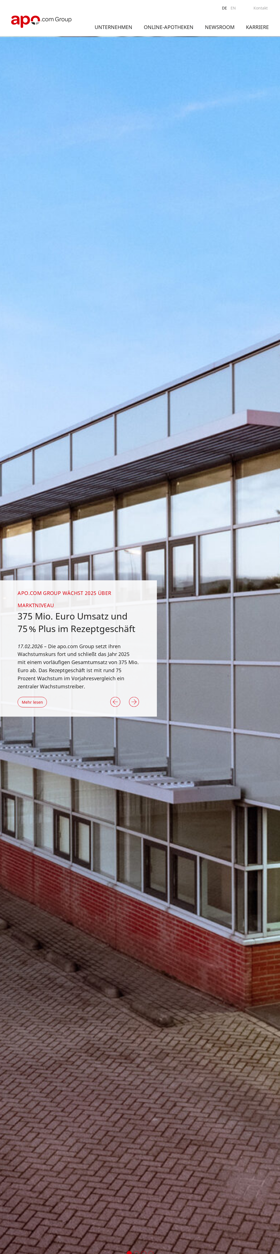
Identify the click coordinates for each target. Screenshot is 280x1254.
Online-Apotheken (168, 27)
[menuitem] (224, 8)
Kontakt (260, 8)
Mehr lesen (32, 702)
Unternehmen (113, 27)
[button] (115, 702)
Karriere (257, 27)
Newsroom (219, 27)
